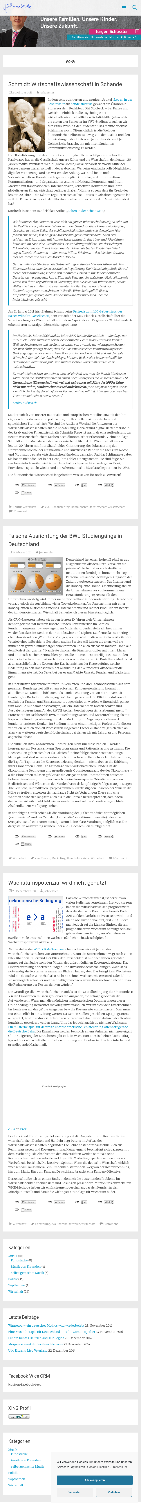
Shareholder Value (78, 858)
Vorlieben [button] (114, 1492)
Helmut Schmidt (81, 507)
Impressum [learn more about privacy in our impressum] (119, 1467)
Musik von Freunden (26, 1266)
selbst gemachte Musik (27, 1273)
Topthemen (16, 1285)
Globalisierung (60, 507)
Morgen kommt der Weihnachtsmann (35, 1344)
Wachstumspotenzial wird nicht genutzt (57, 883)
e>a (47, 507)
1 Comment (19, 511)
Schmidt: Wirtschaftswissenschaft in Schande (65, 84)
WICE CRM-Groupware (50, 949)
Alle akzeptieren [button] (95, 1480)
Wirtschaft (29, 507)
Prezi (24, 1129)
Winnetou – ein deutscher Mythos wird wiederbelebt (46, 1325)
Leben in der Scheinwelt (85, 211)
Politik (17, 507)
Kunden (45, 858)
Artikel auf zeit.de (24, 403)
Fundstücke (19, 1260)
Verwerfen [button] (74, 1492)
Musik (12, 1256)
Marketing (58, 858)
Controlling (42, 1224)
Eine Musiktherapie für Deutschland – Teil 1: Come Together (51, 1332)
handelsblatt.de (82, 104)
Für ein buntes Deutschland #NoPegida (36, 1338)
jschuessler (47, 92)
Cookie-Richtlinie (98, 1467)
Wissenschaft (116, 507)
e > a (11, 1129)
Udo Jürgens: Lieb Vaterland (28, 1350)
